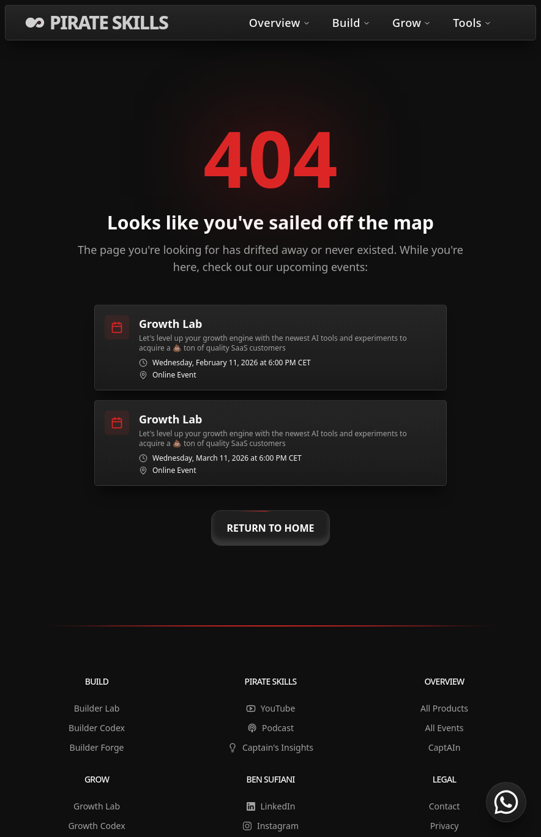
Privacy (444, 825)
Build (351, 22)
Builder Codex (97, 728)
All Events (444, 728)
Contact (444, 806)
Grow (411, 22)
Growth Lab (96, 806)
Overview (279, 22)
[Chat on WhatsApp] (506, 802)
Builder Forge (97, 747)
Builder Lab (97, 708)
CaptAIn (444, 747)
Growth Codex (96, 825)
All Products (444, 708)
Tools (472, 22)
